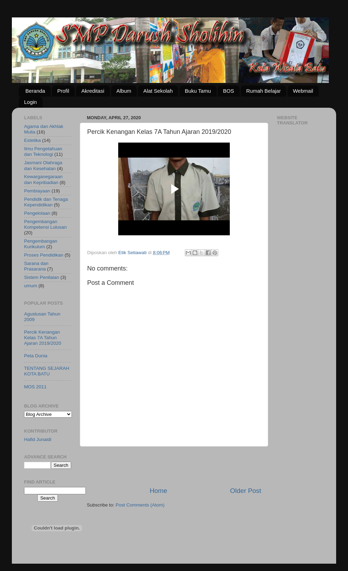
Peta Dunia (35, 355)
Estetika (32, 140)
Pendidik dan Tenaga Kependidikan (46, 202)
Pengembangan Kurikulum (40, 243)
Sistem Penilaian (41, 277)
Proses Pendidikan (43, 255)
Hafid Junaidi (37, 439)
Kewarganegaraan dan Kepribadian (43, 179)
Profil (63, 91)
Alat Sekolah (158, 91)
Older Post (245, 490)
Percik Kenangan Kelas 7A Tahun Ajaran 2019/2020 (42, 337)
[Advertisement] (174, 466)
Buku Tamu (198, 91)
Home (158, 490)
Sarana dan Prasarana (36, 266)
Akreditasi (92, 91)
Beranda (35, 91)
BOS (228, 91)
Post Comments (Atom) (140, 505)
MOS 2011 (35, 386)
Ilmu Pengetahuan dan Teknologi (43, 151)
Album (123, 91)
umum (30, 285)
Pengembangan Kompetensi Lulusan (45, 224)
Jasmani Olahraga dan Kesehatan (43, 165)
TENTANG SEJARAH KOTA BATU (46, 371)
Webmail (303, 91)
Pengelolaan (37, 213)
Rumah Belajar (263, 91)
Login (30, 102)
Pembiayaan (37, 190)
